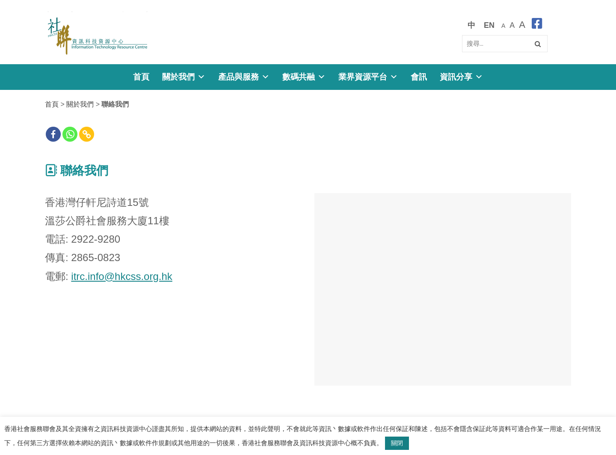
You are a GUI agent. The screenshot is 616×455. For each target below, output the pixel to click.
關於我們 (183, 76)
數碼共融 (304, 76)
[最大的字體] (522, 25)
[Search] (505, 43)
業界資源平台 (368, 76)
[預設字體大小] (503, 25)
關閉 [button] (397, 443)
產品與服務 (244, 76)
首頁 (141, 77)
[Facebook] (53, 134)
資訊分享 (461, 76)
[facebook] (537, 25)
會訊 (419, 77)
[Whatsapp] (69, 134)
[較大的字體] (512, 25)
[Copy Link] (86, 134)
